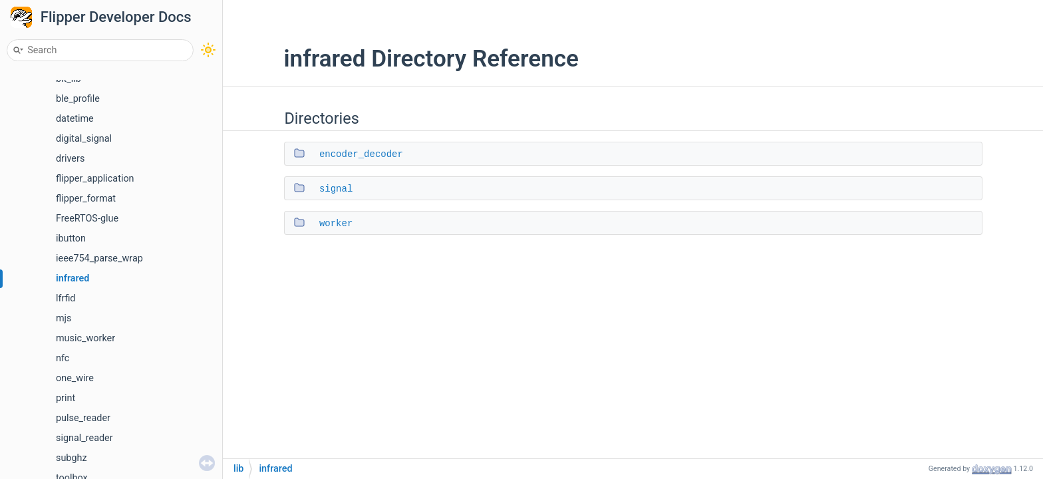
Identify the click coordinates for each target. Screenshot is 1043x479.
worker (336, 223)
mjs (64, 318)
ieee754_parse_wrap (99, 258)
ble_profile (78, 98)
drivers (70, 158)
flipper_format (86, 198)
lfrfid (65, 298)
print (65, 398)
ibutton (71, 238)
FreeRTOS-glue (87, 218)
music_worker (85, 338)
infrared (72, 278)
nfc (62, 358)
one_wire (75, 378)
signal (336, 189)
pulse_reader (83, 418)
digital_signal (84, 138)
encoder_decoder (361, 154)
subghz (71, 458)
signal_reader (84, 438)
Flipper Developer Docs (116, 17)
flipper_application (95, 178)
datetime (75, 118)
